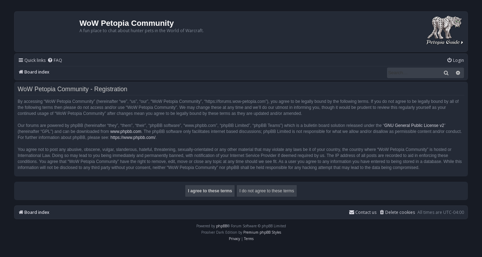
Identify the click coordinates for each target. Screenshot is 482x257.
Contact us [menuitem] (362, 212)
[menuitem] (54, 60)
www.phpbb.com (125, 131)
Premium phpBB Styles (262, 232)
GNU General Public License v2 (414, 125)
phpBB (221, 225)
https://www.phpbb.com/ (133, 137)
